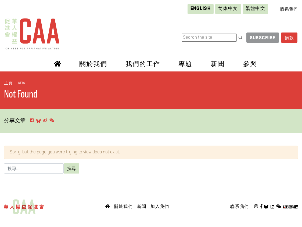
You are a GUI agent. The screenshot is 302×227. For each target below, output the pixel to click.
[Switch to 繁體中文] (255, 9)
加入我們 (159, 206)
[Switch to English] (201, 9)
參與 (250, 64)
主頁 (8, 83)
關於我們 (93, 64)
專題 (185, 64)
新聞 (218, 64)
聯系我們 (288, 10)
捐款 (289, 38)
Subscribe (263, 38)
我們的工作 (142, 64)
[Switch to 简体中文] (228, 9)
